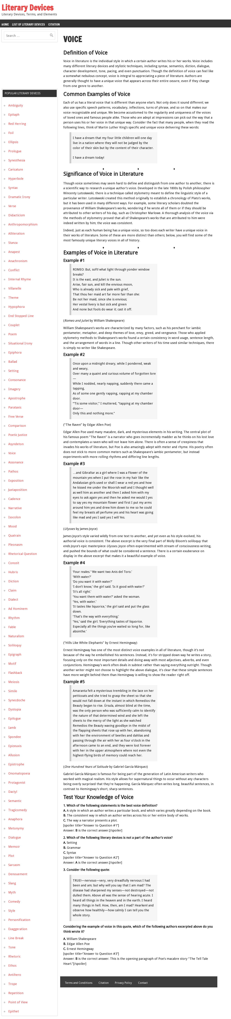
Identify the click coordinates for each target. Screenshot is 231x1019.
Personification (19, 920)
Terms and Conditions (78, 983)
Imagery (14, 389)
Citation (54, 24)
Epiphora (14, 352)
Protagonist (16, 782)
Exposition (16, 480)
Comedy (14, 901)
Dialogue (14, 837)
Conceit (13, 563)
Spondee (14, 737)
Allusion (14, 755)
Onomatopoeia (19, 773)
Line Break (16, 938)
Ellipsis (13, 142)
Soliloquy (14, 645)
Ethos (12, 965)
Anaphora (15, 819)
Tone (12, 947)
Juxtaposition (17, 490)
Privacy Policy (123, 983)
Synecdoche (16, 700)
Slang (12, 883)
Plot (11, 856)
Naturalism (16, 636)
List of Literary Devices (28, 24)
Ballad (12, 361)
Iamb (12, 727)
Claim (12, 590)
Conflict (14, 270)
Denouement (17, 874)
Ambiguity (15, 105)
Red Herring (17, 124)
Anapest (14, 252)
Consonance (17, 380)
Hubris (13, 572)
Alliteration (16, 233)
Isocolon (14, 517)
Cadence (14, 499)
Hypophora (16, 307)
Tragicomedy (17, 810)
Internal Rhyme (19, 279)
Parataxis (14, 407)
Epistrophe (16, 764)
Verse (12, 206)
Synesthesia (16, 160)
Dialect (13, 599)
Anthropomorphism (23, 224)
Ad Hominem (17, 609)
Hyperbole (16, 178)
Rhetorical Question (22, 554)
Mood (12, 526)
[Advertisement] (27, 66)
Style (11, 910)
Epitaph (13, 114)
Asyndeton (16, 444)
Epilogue (14, 718)
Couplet (14, 325)
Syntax (13, 188)
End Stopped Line (21, 316)
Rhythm (14, 618)
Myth (12, 892)
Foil (10, 133)
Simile (12, 691)
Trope (12, 984)
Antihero (14, 975)
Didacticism (16, 215)
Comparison (17, 425)
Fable (12, 627)
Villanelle (14, 288)
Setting (13, 371)
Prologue (14, 151)
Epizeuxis (14, 746)
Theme (13, 297)
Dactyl (12, 792)
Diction (13, 581)
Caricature (15, 169)
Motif (12, 663)
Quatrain (14, 535)
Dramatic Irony (19, 197)
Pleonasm (15, 544)
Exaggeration (17, 929)
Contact (143, 983)
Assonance (15, 462)
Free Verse (15, 416)
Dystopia (14, 709)
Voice (12, 453)
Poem (12, 334)
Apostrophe (16, 398)
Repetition (16, 993)
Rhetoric (14, 956)
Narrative (15, 508)
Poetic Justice (17, 435)
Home (5, 24)
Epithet (13, 1011)
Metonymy (16, 828)
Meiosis (13, 682)
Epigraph (14, 654)
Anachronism (17, 261)
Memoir (14, 846)
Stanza (12, 242)
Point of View (17, 1002)
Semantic (14, 801)
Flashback (15, 673)
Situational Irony (20, 343)
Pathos (13, 471)
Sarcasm (14, 865)
